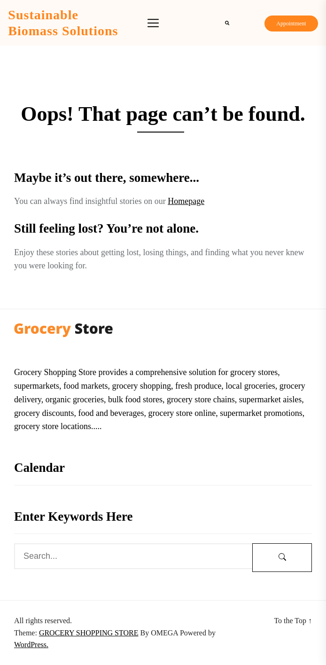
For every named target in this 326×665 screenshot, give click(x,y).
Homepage (186, 201)
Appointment (291, 23)
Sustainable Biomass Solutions (63, 23)
